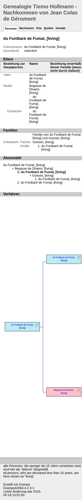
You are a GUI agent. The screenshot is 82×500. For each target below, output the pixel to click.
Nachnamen (26, 28)
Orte (39, 28)
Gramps (24, 484)
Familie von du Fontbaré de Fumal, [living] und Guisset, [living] (57, 136)
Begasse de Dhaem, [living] (37, 89)
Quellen (48, 28)
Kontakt (60, 28)
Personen (11, 28)
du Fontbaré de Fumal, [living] (37, 102)
